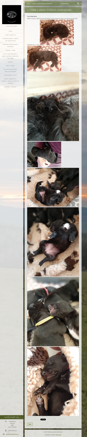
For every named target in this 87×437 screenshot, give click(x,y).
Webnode (58, 435)
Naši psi (10, 62)
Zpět (29, 424)
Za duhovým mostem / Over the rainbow (10, 70)
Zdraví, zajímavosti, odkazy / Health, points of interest (10, 81)
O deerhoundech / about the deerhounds (10, 40)
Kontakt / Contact (10, 87)
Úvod (10, 31)
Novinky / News (10, 50)
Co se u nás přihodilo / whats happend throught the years (10, 56)
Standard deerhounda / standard (10, 45)
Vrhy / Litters (10, 65)
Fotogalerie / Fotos (10, 75)
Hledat (78, 3)
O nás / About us (10, 35)
